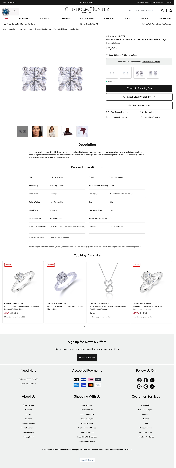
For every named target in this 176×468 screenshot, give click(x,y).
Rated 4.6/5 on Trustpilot (155, 117)
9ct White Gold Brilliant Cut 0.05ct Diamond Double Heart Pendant (108, 307)
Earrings (22, 29)
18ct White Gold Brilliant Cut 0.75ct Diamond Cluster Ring (65, 307)
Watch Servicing (145, 432)
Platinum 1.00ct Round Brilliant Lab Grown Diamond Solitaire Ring (21, 307)
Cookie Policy (28, 432)
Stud (30, 29)
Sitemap (28, 419)
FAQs (146, 423)
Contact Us (169, 3)
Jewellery (12, 29)
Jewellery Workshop (145, 437)
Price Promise (87, 410)
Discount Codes (146, 428)
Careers (28, 410)
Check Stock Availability (139, 96)
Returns (146, 419)
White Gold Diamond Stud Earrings (67, 29)
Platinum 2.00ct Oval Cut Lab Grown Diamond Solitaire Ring (147, 307)
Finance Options (87, 414)
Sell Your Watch (87, 432)
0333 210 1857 (12, 3)
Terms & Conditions (28, 428)
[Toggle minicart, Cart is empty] (170, 10)
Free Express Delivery (119, 112)
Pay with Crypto (87, 419)
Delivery (145, 414)
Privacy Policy (28, 437)
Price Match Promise (119, 117)
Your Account (87, 405)
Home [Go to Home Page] (4, 29)
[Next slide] (89, 326)
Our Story (29, 414)
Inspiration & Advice (143, 3)
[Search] (162, 10)
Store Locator (28, 405)
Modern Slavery (28, 423)
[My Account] (167, 10)
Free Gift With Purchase (87, 437)
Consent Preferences (87, 460)
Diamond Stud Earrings (43, 29)
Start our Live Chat (28, 384)
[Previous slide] (84, 326)
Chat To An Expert (139, 105)
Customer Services (157, 3)
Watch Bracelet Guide (87, 428)
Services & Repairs (145, 410)
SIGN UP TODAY (87, 357)
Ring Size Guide (87, 423)
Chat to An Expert (131, 55)
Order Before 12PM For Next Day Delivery (21, 24)
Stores (4, 3)
